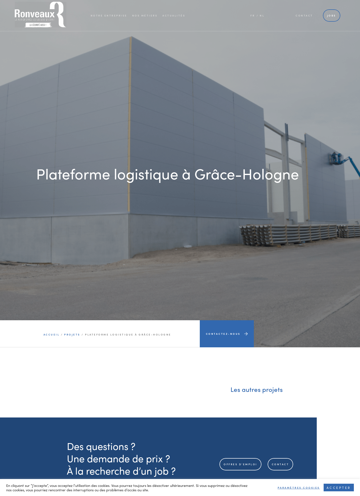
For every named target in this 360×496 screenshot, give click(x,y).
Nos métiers (145, 15)
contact (280, 464)
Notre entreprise (109, 15)
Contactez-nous (227, 334)
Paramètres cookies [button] (299, 487)
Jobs (331, 15)
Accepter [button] (339, 487)
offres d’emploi (240, 464)
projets (72, 334)
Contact (304, 15)
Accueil (52, 334)
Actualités (173, 15)
